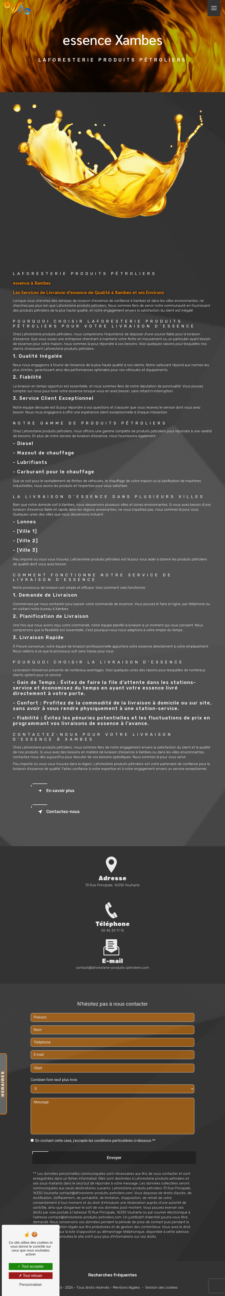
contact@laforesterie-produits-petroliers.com (112, 947)
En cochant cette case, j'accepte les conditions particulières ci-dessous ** (95, 1120)
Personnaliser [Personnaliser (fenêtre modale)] (30, 1285)
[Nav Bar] (213, 8)
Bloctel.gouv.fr (44, 1216)
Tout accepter (31, 1266)
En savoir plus (55, 791)
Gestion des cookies (161, 1287)
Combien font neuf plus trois (54, 1059)
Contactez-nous (58, 812)
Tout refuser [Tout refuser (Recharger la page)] (30, 1276)
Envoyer (114, 1136)
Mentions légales (126, 1287)
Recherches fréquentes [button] (112, 1275)
